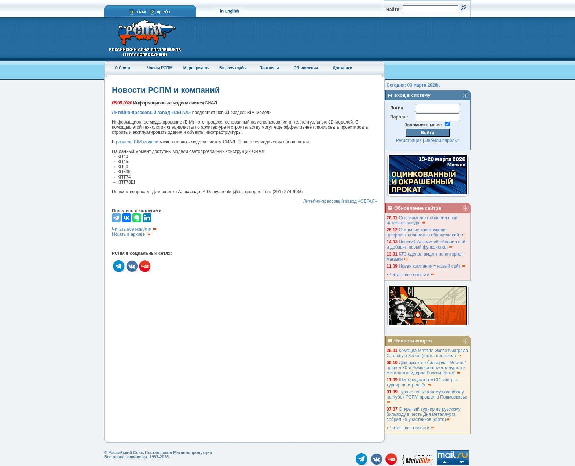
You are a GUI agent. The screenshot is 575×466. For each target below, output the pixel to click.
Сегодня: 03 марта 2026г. (413, 85)
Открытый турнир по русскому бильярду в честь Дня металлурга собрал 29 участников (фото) (424, 414)
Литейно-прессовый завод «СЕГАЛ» (340, 201)
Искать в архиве (131, 234)
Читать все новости (134, 229)
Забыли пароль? (442, 140)
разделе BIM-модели (137, 141)
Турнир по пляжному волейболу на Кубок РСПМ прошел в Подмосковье (428, 396)
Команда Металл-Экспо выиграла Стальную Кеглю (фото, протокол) (427, 353)
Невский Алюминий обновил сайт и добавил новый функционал (427, 244)
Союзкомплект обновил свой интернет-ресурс (422, 220)
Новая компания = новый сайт (432, 266)
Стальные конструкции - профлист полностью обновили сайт (426, 232)
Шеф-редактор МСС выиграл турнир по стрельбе (422, 382)
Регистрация (409, 140)
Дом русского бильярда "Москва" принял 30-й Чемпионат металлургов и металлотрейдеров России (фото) (426, 367)
